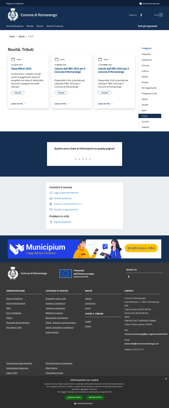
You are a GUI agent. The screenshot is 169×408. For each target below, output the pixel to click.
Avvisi (16, 59)
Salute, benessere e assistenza (59, 327)
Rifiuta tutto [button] (95, 397)
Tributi (145, 116)
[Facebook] (136, 15)
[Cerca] (159, 15)
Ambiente (146, 54)
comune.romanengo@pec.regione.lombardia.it (146, 334)
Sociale (145, 104)
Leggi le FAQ (11, 372)
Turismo (145, 121)
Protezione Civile (149, 93)
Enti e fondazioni (13, 313)
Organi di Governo (14, 298)
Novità (22, 36)
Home (12, 36)
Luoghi (88, 321)
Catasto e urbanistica (55, 308)
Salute (145, 99)
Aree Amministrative (15, 303)
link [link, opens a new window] (110, 392)
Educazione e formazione (57, 317)
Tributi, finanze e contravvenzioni (61, 322)
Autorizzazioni (52, 332)
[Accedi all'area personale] (149, 3)
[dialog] (84, 392)
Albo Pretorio (52, 368)
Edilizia (145, 76)
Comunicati (90, 303)
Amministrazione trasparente (59, 363)
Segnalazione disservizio (17, 368)
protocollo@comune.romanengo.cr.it (142, 343)
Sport (144, 110)
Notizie (88, 298)
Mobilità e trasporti (54, 313)
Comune (145, 65)
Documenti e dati (14, 327)
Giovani (145, 82)
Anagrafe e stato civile (56, 298)
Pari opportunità (149, 87)
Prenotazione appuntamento (19, 363)
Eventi (88, 326)
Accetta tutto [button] (74, 397)
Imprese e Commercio (55, 303)
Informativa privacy (54, 372)
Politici (9, 317)
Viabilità (145, 127)
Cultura (145, 71)
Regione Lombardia (15, 3)
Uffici (8, 308)
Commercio (147, 59)
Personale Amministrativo (18, 322)
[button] (84, 403)
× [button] (166, 379)
